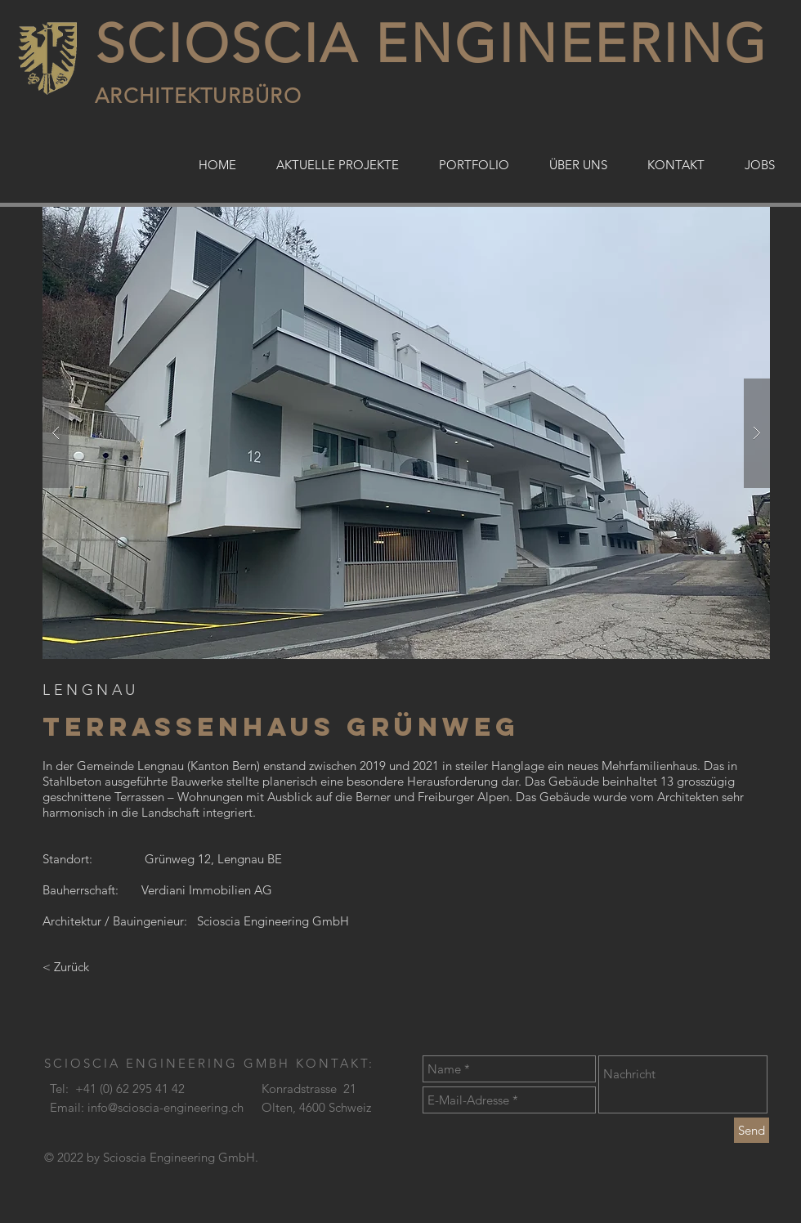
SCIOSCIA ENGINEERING (431, 43)
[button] (406, 433)
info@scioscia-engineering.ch (165, 1107)
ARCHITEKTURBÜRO (198, 95)
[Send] (751, 1130)
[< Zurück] (104, 966)
